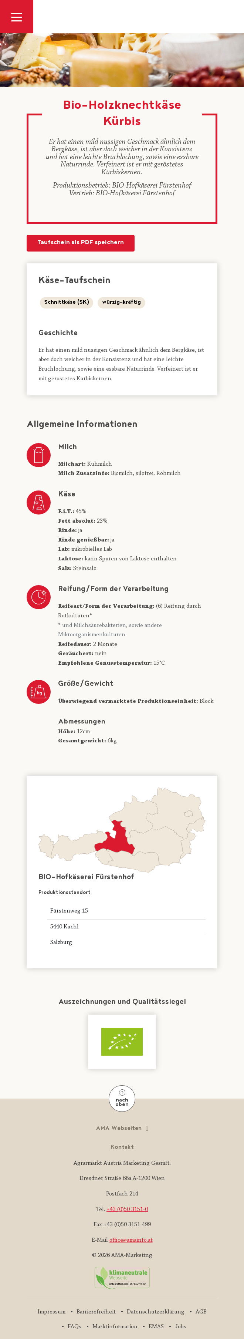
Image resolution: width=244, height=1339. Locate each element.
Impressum (51, 1312)
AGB (201, 1312)
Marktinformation (115, 1327)
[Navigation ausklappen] (16, 16)
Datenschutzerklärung (155, 1312)
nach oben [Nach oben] (122, 1099)
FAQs (74, 1327)
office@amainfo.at (131, 1240)
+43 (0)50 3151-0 (127, 1209)
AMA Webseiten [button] (119, 1129)
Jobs (180, 1327)
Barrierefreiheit (96, 1312)
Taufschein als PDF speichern (80, 243)
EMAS (156, 1327)
